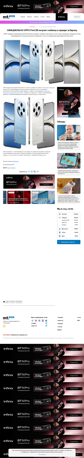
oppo (7, 301)
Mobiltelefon (16, 161)
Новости (32, 26)
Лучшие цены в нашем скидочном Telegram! (42, 22)
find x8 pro (19, 301)
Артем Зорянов (11, 168)
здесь (44, 155)
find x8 (12, 301)
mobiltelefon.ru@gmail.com (18, 335)
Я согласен (42, 454)
